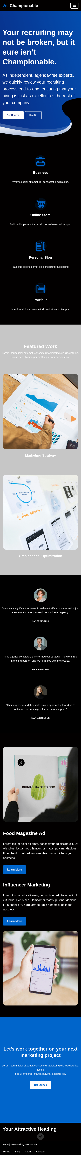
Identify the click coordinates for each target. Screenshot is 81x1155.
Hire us (33, 115)
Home (6, 1151)
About (28, 1151)
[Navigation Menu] (74, 6)
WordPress (31, 1144)
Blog (17, 1151)
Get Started (13, 115)
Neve (6, 1144)
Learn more (14, 869)
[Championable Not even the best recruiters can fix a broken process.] (20, 5)
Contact (40, 1151)
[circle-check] (40, 1136)
